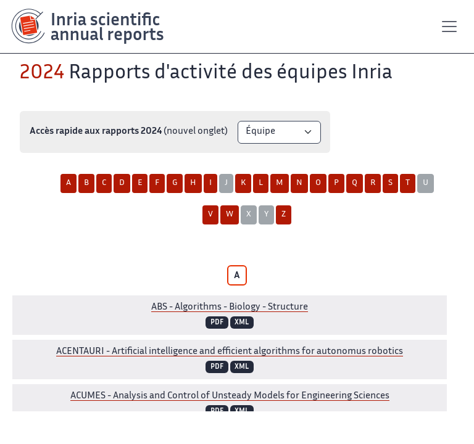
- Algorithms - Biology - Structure (229, 307)
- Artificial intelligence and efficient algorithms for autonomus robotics (229, 352)
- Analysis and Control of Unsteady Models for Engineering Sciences (229, 396)
